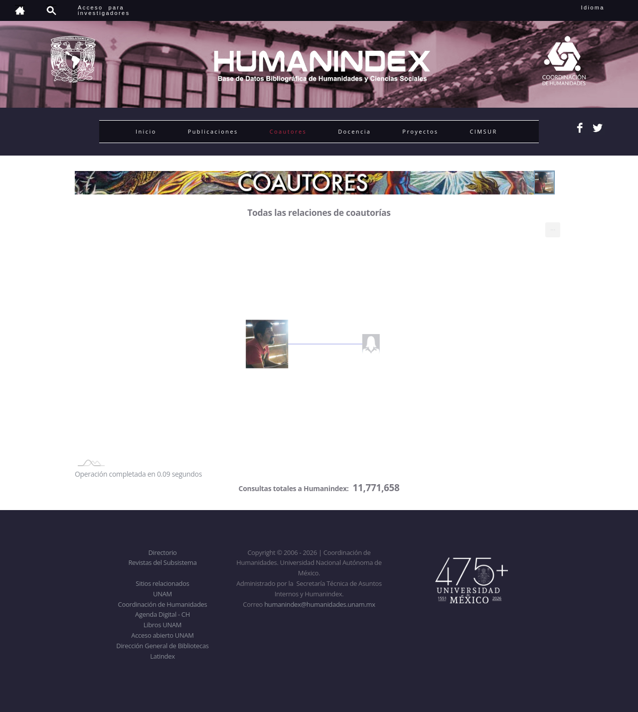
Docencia (354, 131)
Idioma (605, 7)
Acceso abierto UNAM (162, 635)
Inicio (146, 131)
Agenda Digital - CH (162, 614)
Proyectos (420, 131)
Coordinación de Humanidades (162, 604)
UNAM (162, 593)
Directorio (162, 552)
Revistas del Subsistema (162, 562)
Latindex (162, 656)
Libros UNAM (162, 624)
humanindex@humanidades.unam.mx (319, 604)
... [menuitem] (552, 227)
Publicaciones (213, 131)
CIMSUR (483, 131)
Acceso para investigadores (104, 10)
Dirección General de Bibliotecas (162, 645)
